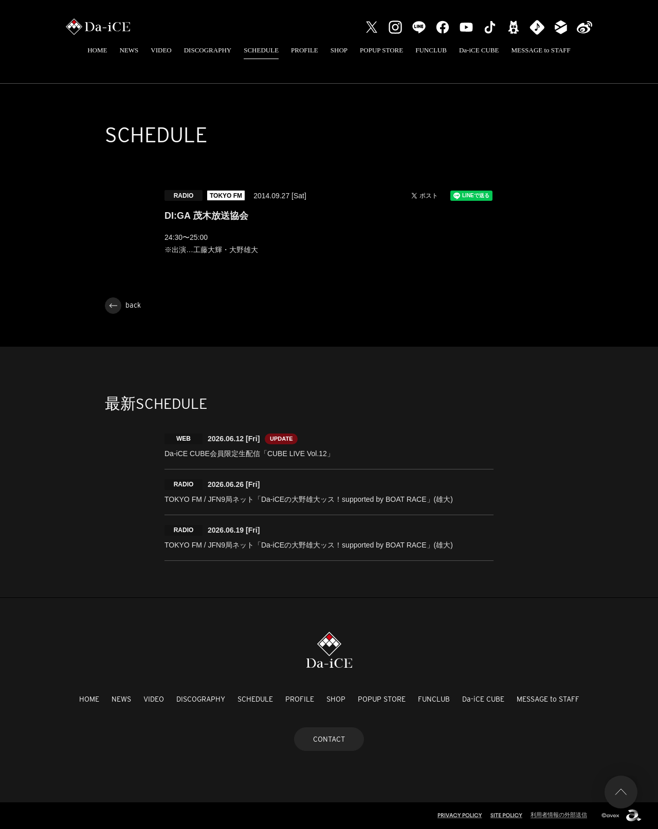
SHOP (339, 50)
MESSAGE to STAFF (541, 50)
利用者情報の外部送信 (559, 815)
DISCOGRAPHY (207, 50)
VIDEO (161, 50)
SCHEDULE (261, 50)
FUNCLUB (431, 50)
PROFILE (304, 50)
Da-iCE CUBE (479, 50)
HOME (97, 50)
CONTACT (329, 739)
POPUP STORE (381, 50)
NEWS (128, 50)
